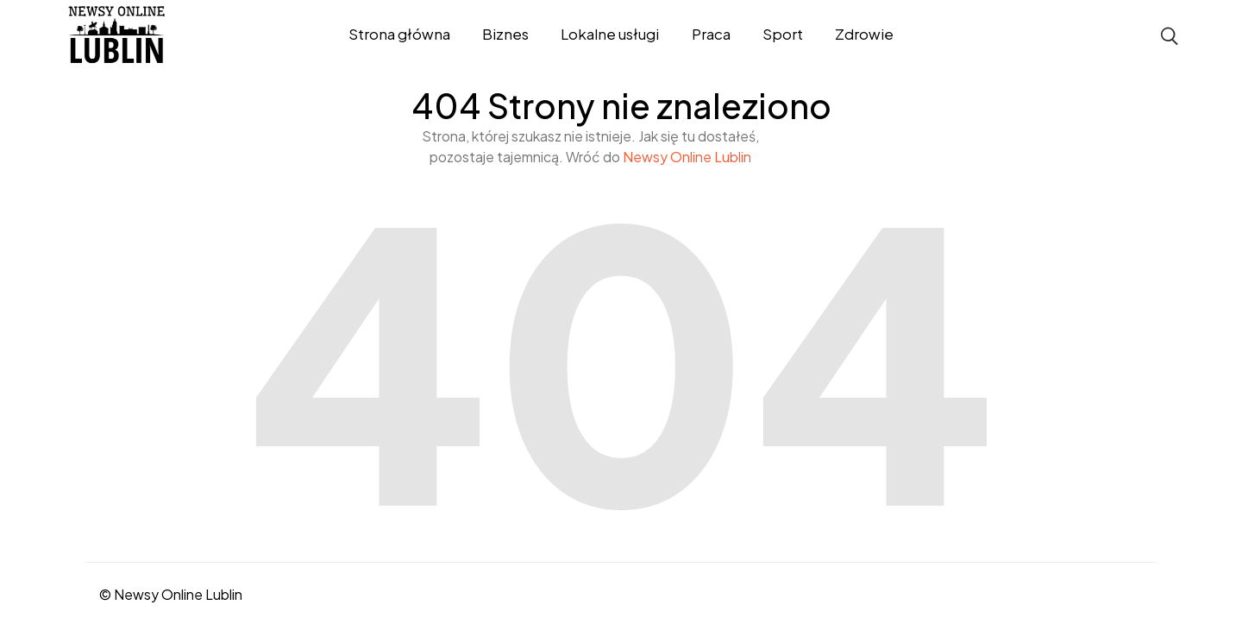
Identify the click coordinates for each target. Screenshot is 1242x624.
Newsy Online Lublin (687, 157)
